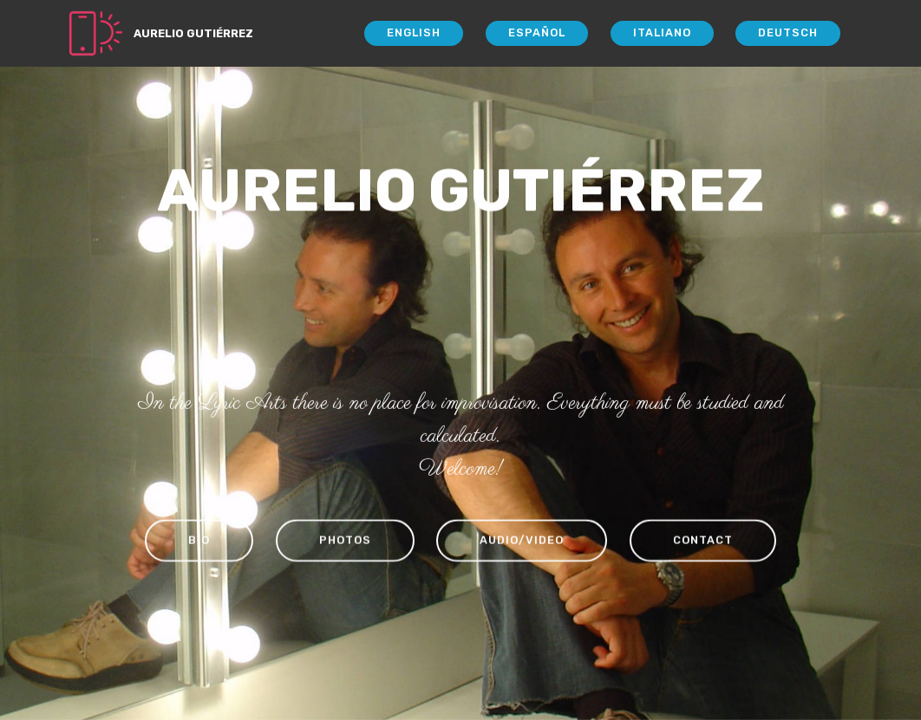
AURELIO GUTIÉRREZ (193, 33)
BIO (199, 541)
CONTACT (703, 541)
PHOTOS (345, 541)
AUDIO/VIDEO (522, 541)
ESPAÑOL (536, 32)
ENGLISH (414, 32)
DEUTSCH (788, 32)
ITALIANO (662, 32)
